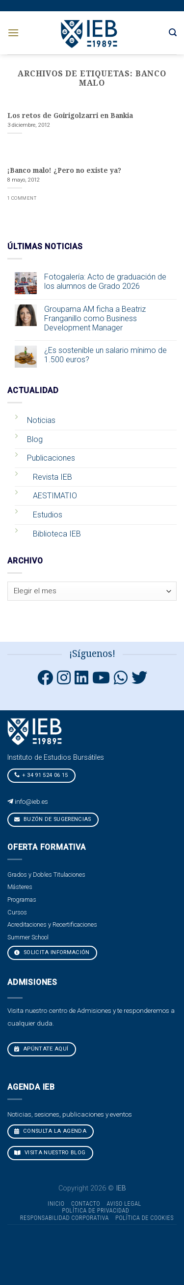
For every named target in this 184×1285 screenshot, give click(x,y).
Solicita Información (52, 952)
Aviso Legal (124, 1203)
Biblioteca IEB (57, 533)
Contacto (85, 1203)
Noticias (41, 420)
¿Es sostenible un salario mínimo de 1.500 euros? (105, 355)
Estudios (47, 514)
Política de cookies (144, 1218)
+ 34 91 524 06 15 (41, 774)
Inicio (56, 1203)
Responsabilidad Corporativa (64, 1218)
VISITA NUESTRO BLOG (50, 1152)
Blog (35, 439)
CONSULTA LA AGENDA (50, 1131)
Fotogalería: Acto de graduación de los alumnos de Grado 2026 (105, 281)
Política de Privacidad (96, 1210)
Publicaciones (51, 458)
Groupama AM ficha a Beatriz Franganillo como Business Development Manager (95, 318)
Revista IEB (52, 477)
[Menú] (13, 33)
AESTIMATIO (55, 495)
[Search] (173, 32)
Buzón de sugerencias (52, 819)
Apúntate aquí (41, 1049)
